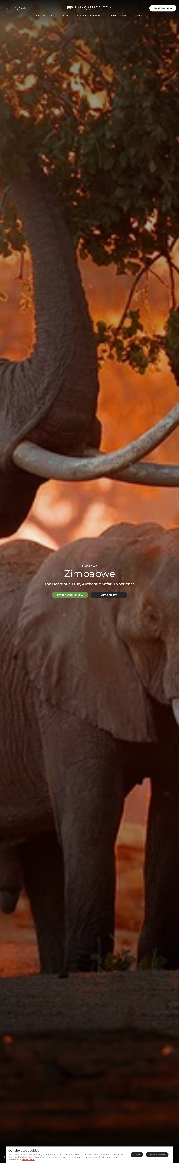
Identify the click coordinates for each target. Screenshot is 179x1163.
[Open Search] (20, 8)
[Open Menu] (7, 8)
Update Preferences (157, 1155)
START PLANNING (163, 8)
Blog (139, 15)
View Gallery (109, 595)
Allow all (137, 1155)
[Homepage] (4, 1157)
